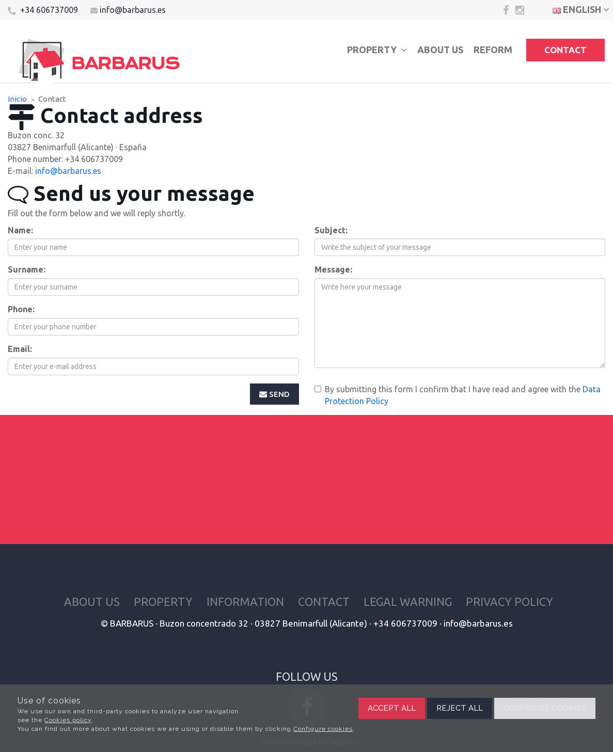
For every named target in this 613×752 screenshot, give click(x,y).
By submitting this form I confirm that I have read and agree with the (458, 395)
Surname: (26, 269)
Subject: (331, 230)
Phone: (21, 309)
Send (274, 394)
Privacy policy (509, 601)
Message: (333, 269)
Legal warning (408, 601)
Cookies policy (67, 720)
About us (440, 49)
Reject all (459, 708)
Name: (20, 230)
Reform (493, 49)
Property (377, 49)
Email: (20, 349)
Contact (565, 50)
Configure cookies (323, 728)
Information (245, 601)
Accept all (392, 708)
